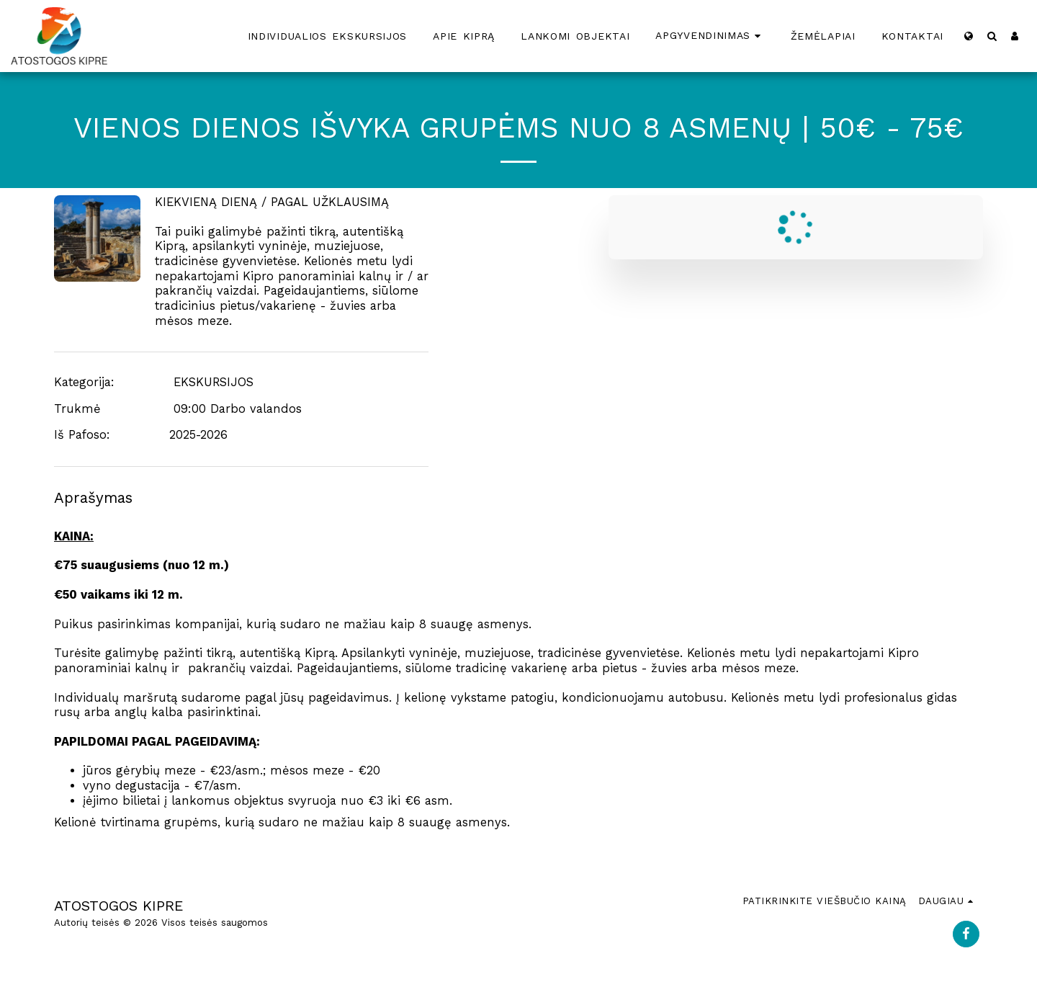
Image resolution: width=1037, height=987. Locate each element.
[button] (991, 35)
